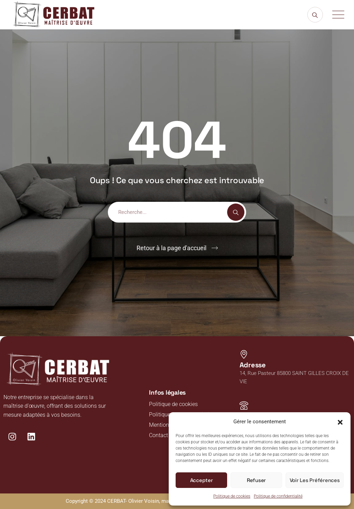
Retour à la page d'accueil (171, 248)
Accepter (201, 480)
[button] (340, 421)
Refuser (256, 480)
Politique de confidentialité (278, 496)
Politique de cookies (231, 496)
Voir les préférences (315, 480)
